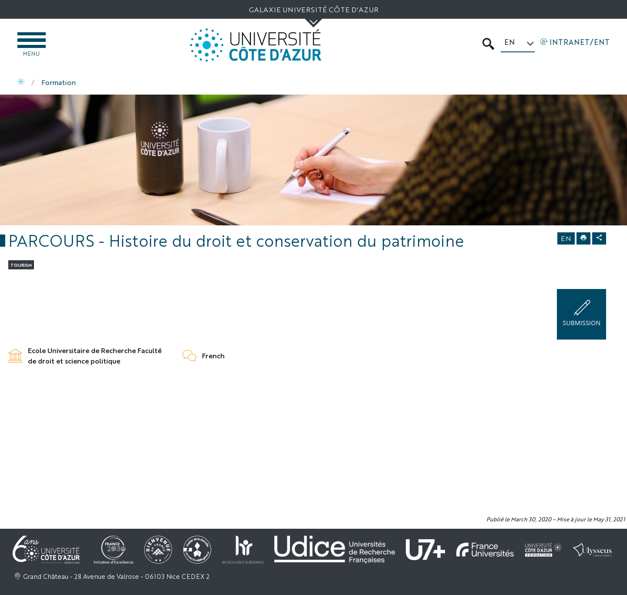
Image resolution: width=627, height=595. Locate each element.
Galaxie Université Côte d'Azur (313, 9)
